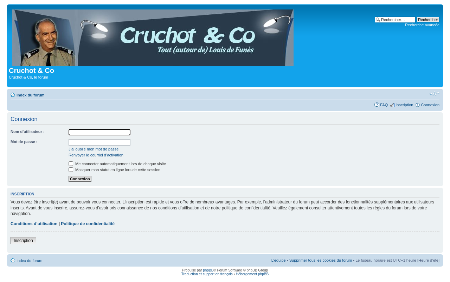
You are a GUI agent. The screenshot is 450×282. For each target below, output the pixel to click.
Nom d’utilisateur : (28, 131)
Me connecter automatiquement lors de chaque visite (117, 164)
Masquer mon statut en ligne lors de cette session (114, 170)
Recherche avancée (422, 25)
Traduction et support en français (207, 274)
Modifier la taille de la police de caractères (434, 93)
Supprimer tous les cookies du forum (320, 260)
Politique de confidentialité (88, 223)
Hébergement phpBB (252, 274)
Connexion (430, 105)
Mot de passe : (24, 142)
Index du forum (30, 95)
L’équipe (278, 260)
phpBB (208, 270)
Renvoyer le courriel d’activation (96, 155)
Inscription (404, 105)
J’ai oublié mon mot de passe (93, 149)
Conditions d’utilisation (34, 223)
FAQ (384, 105)
